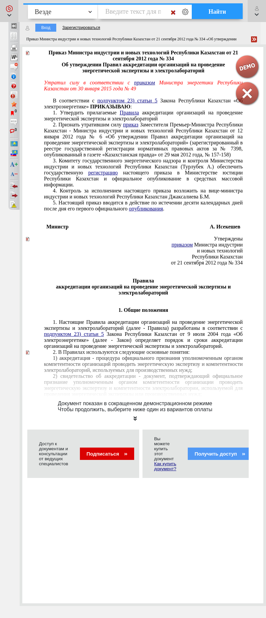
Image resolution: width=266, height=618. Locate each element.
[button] (9, 11)
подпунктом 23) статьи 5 (127, 100)
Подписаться (107, 454)
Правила (129, 112)
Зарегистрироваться (81, 27)
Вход (45, 27)
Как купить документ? (165, 466)
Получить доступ (219, 454)
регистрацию (103, 172)
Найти (217, 11)
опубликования (146, 208)
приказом (144, 82)
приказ (130, 124)
